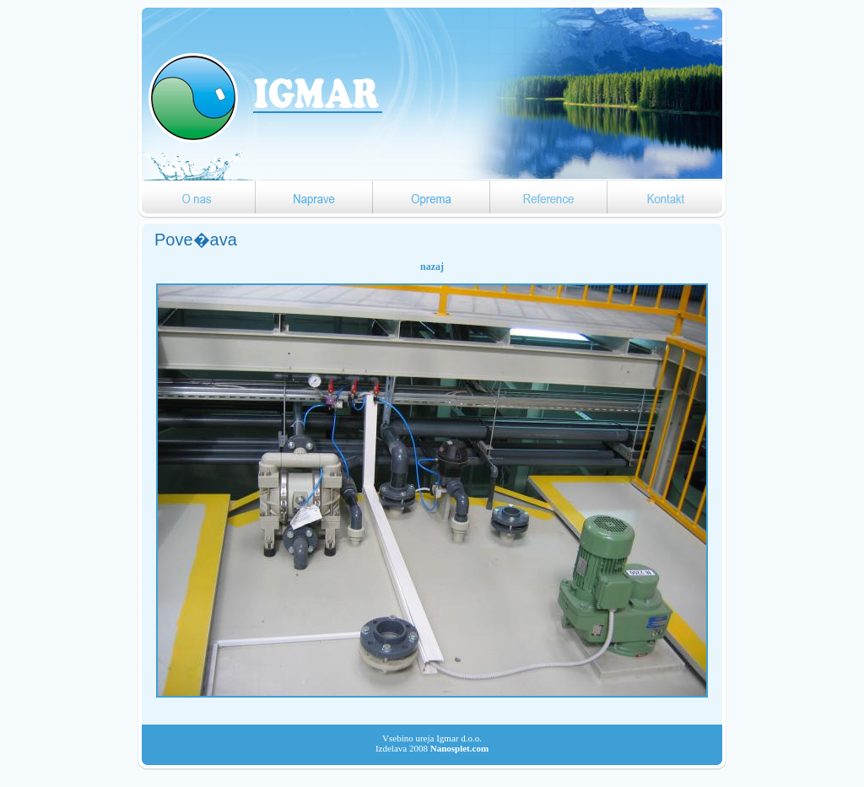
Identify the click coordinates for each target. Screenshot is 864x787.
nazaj (432, 266)
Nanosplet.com (459, 748)
